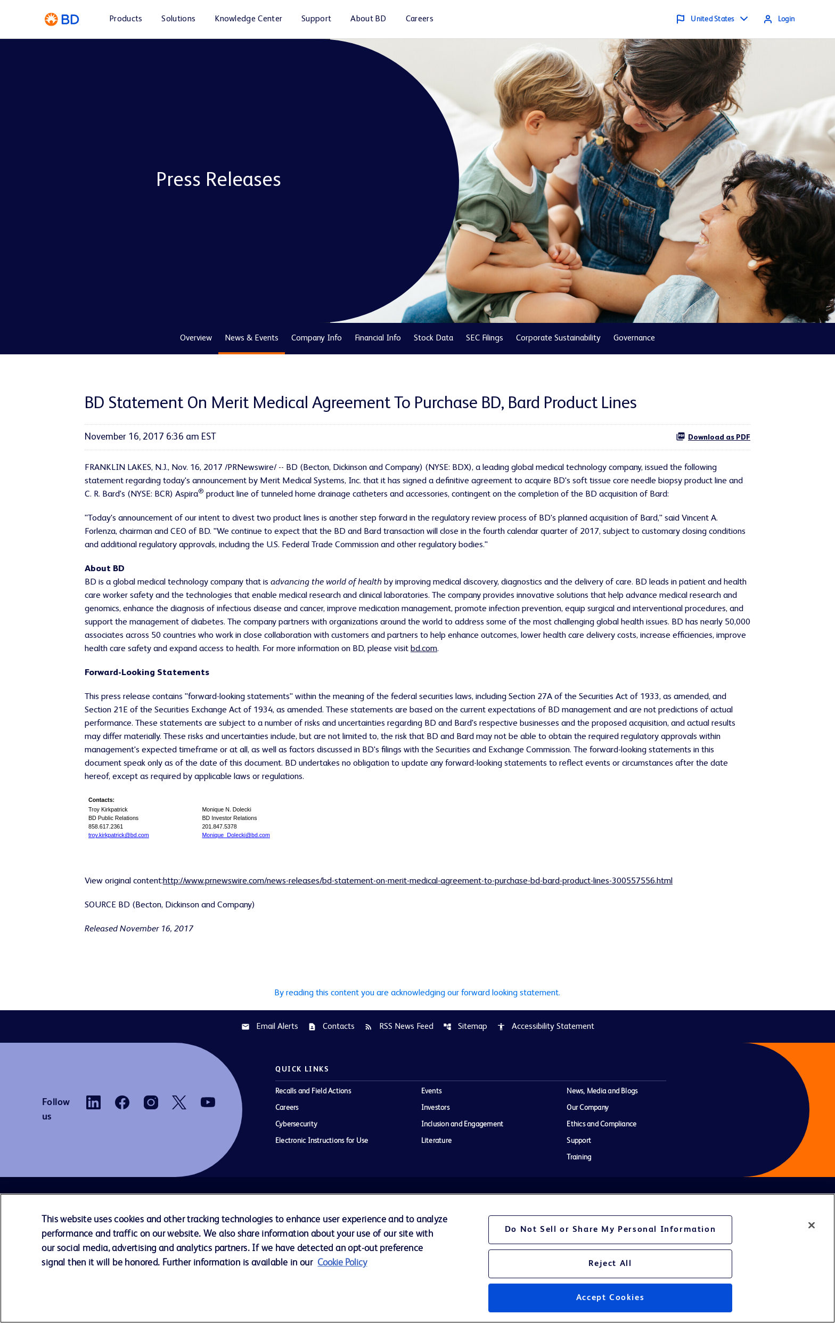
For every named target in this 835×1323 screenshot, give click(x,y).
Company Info (316, 338)
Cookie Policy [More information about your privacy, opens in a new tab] (342, 1263)
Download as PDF (713, 436)
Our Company (588, 1165)
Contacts (331, 1083)
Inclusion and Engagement (462, 1182)
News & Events (252, 338)
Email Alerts (269, 1083)
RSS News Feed (398, 1083)
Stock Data (433, 338)
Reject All (610, 1264)
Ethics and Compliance (601, 1182)
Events (431, 1148)
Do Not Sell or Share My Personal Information (610, 1229)
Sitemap (465, 1083)
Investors (435, 1165)
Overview (196, 338)
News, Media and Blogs (602, 1148)
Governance (634, 338)
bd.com (225, 690)
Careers (287, 1165)
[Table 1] (417, 867)
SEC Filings (484, 338)
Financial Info (378, 338)
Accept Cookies (610, 1298)
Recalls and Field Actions (313, 1148)
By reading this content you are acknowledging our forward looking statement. (417, 1048)
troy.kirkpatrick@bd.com (118, 886)
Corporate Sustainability (558, 338)
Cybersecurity (296, 1182)
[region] (417, 1258)
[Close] (811, 1225)
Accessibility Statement (545, 1083)
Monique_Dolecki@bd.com (236, 886)
